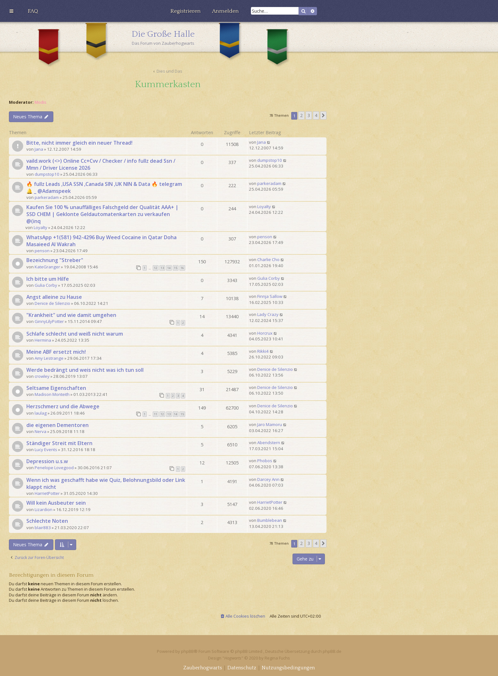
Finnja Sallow (269, 296)
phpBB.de (332, 651)
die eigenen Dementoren (57, 425)
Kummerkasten (168, 84)
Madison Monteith (52, 394)
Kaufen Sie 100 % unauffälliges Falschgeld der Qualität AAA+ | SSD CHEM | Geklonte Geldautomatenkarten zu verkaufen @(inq (102, 214)
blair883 (43, 527)
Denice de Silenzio (52, 303)
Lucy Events (46, 449)
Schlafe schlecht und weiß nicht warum (74, 333)
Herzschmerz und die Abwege (62, 406)
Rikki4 (263, 351)
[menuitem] (33, 11)
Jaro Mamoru (269, 424)
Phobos (264, 460)
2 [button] (301, 115)
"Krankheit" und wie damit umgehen (71, 315)
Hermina (43, 340)
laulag (41, 413)
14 (169, 268)
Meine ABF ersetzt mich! (56, 351)
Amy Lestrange (49, 358)
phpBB (187, 651)
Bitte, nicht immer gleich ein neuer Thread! (79, 142)
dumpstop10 (47, 174)
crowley (42, 376)
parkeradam (47, 197)
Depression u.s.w (47, 461)
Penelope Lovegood (54, 467)
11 (155, 414)
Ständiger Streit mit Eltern (59, 443)
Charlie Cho (268, 259)
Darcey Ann (268, 479)
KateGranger (47, 267)
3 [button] (308, 115)
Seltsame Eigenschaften (56, 387)
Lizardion (43, 509)
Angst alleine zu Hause (54, 296)
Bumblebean (269, 520)
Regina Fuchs (277, 658)
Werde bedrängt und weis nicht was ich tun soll (85, 369)
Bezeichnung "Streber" (54, 260)
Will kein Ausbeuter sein (56, 502)
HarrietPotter (47, 493)
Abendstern (268, 442)
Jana (39, 149)
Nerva (40, 431)
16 (182, 268)
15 (175, 268)
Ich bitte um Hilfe (47, 278)
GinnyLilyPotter (49, 321)
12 (155, 268)
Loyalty (40, 227)
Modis (40, 102)
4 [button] (316, 115)
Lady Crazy (268, 314)
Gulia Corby (46, 285)
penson (42, 250)
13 (162, 268)
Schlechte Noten (47, 520)
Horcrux (265, 333)
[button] (323, 115)
